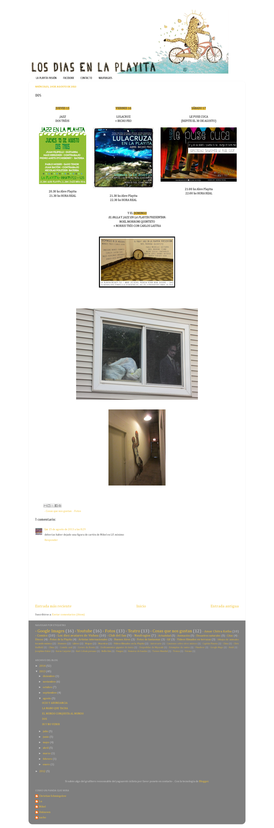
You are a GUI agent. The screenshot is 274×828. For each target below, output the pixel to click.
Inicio (141, 606)
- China (225, 644)
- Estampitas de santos (179, 647)
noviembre (49, 681)
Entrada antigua (225, 606)
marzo (47, 753)
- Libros (75, 643)
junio (46, 737)
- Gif (168, 639)
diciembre (49, 676)
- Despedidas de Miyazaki (150, 647)
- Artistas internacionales (92, 639)
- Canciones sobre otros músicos (181, 644)
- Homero (61, 643)
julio (46, 731)
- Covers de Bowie (85, 647)
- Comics (41, 635)
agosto (47, 698)
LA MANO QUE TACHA (55, 708)
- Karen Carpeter (63, 651)
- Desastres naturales (208, 635)
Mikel (42, 806)
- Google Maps (216, 647)
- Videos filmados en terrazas (193, 639)
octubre (48, 687)
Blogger (204, 781)
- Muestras (102, 643)
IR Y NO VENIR (51, 724)
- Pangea (119, 651)
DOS (44, 719)
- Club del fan (116, 635)
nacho (42, 817)
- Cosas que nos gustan (58, 511)
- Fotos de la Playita (60, 639)
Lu (46, 529)
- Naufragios (141, 635)
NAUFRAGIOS (105, 78)
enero (46, 764)
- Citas (229, 635)
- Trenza (176, 651)
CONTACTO (86, 78)
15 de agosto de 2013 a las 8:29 (67, 529)
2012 (42, 771)
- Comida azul (65, 647)
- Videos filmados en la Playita (128, 643)
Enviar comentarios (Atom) (68, 614)
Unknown (44, 812)
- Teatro (133, 631)
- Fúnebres (199, 647)
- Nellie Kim (105, 651)
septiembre (50, 692)
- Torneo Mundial (159, 651)
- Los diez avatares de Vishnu (77, 635)
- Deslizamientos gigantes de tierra (116, 647)
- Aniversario (155, 644)
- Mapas (88, 643)
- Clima (50, 647)
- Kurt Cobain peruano (85, 651)
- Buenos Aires (121, 639)
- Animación (183, 635)
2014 (42, 666)
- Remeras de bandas (137, 651)
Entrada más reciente (53, 606)
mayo (46, 742)
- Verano (188, 651)
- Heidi (230, 647)
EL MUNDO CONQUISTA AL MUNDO (63, 713)
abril (46, 748)
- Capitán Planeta (209, 644)
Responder (51, 540)
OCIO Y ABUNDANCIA (55, 703)
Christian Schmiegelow (52, 796)
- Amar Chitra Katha (217, 631)
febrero (48, 759)
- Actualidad (164, 635)
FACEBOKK (68, 78)
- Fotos (77, 511)
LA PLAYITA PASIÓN (46, 78)
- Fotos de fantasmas (147, 639)
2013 (42, 671)
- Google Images (50, 631)
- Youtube (83, 631)
